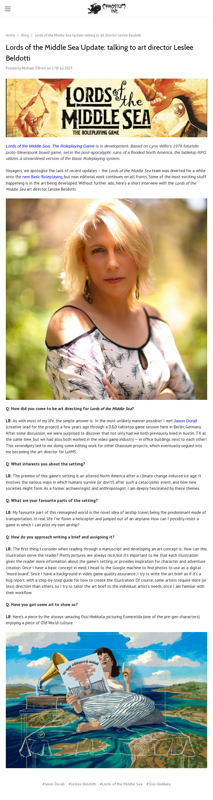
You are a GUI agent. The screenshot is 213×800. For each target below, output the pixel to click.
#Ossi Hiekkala (158, 783)
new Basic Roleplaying (42, 176)
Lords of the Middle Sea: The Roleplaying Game (50, 146)
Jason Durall (185, 420)
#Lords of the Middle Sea (121, 783)
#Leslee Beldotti (82, 783)
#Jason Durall (53, 783)
